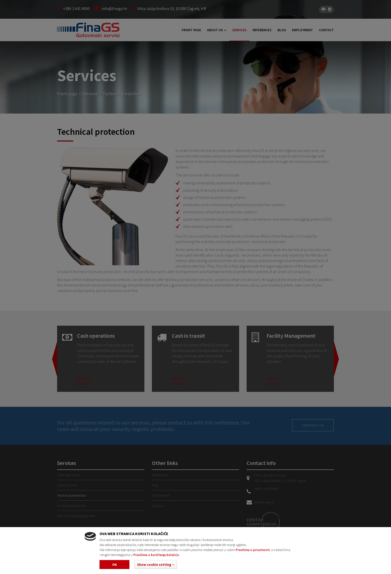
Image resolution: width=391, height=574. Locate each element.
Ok (114, 564)
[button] (155, 564)
